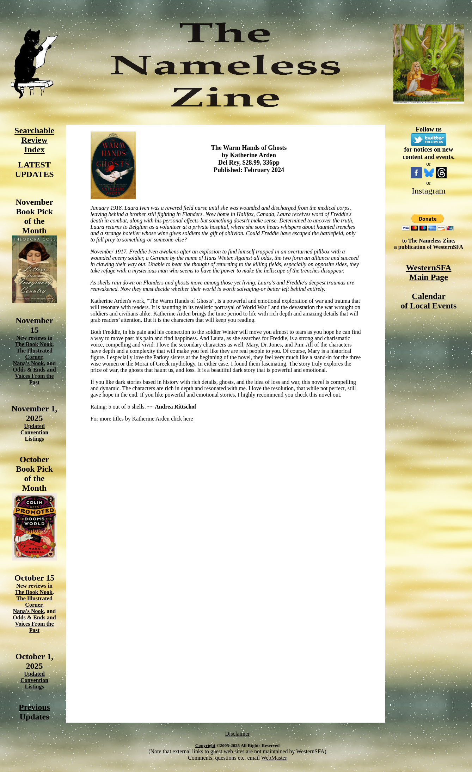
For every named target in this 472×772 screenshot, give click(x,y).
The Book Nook (34, 344)
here (188, 419)
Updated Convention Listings (34, 432)
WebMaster (274, 758)
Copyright (205, 745)
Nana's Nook (28, 363)
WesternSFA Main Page (429, 272)
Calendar (429, 296)
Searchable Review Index (34, 140)
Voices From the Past (34, 379)
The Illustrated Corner (34, 354)
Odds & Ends (30, 370)
